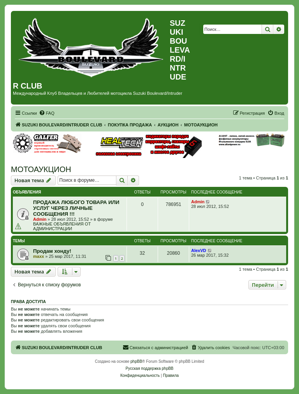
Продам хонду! (52, 251)
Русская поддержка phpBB (149, 368)
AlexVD (198, 250)
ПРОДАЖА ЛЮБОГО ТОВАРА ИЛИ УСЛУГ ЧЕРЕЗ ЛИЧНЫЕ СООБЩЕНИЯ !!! (76, 208)
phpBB (136, 361)
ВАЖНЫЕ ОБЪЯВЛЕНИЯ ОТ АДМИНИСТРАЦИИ (62, 226)
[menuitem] (47, 113)
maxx (38, 256)
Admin (39, 219)
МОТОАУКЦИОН (41, 169)
